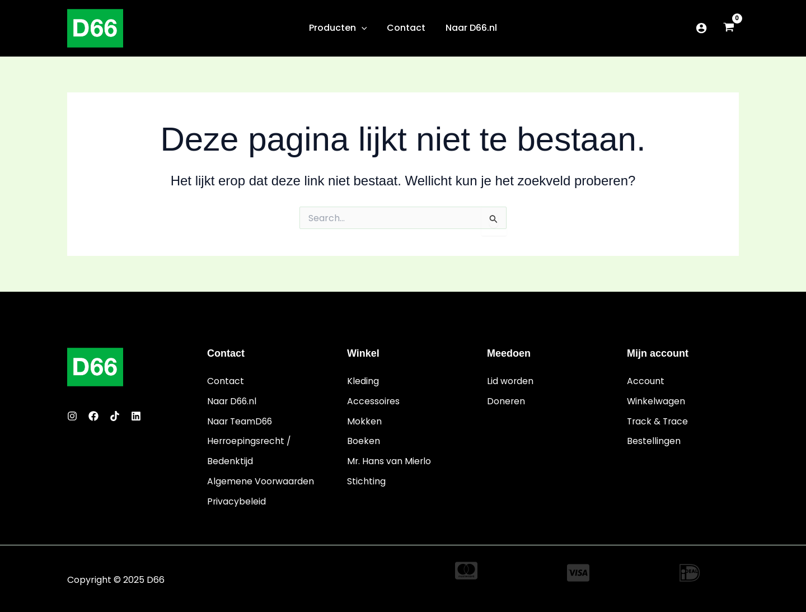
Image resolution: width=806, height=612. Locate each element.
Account (645, 381)
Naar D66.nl (232, 400)
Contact (225, 381)
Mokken (364, 420)
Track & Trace (658, 420)
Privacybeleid (236, 499)
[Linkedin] (136, 417)
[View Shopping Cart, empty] (728, 28)
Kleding (363, 381)
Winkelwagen (656, 400)
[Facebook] (93, 417)
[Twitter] (115, 417)
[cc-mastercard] (466, 568)
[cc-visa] (578, 571)
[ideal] (690, 571)
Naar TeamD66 (240, 420)
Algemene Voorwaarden (261, 479)
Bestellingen (654, 440)
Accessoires (373, 400)
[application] (363, 28)
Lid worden (510, 381)
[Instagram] (72, 417)
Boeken (363, 440)
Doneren (506, 400)
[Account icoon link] (701, 28)
